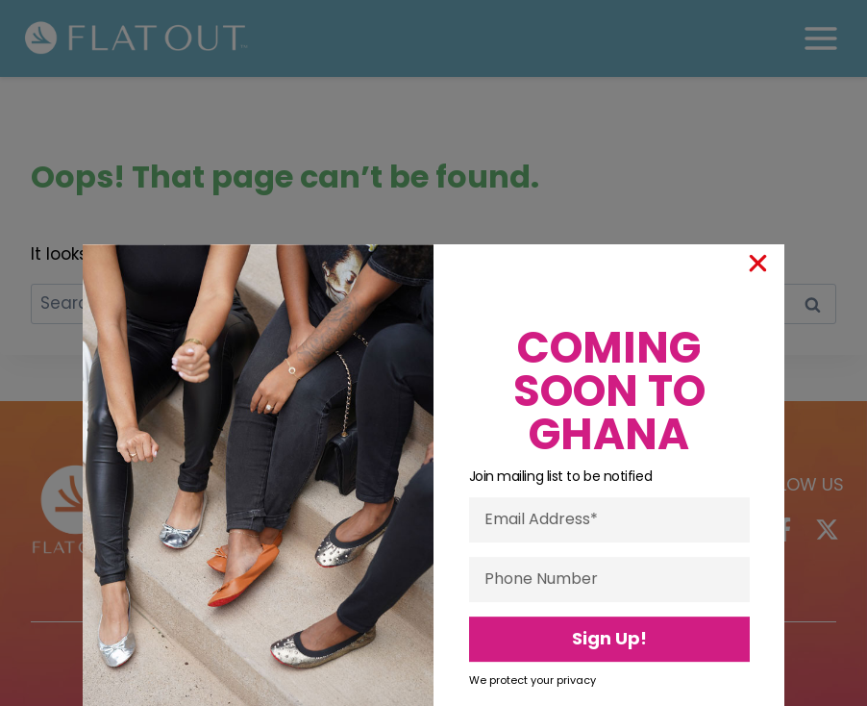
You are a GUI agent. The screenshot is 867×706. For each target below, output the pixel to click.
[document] (433, 353)
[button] (758, 382)
